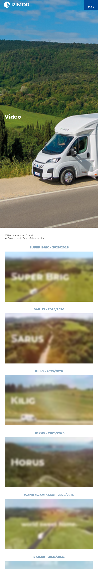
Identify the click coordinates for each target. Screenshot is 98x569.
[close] (90, 3)
